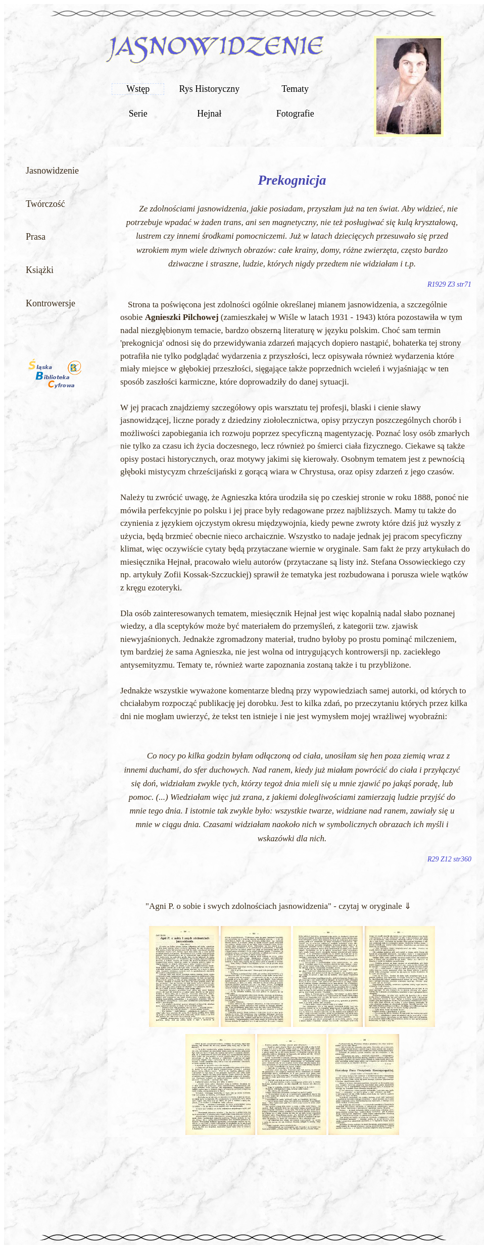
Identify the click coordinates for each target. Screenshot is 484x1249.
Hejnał (209, 113)
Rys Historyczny (209, 89)
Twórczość (45, 204)
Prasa (35, 237)
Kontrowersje (50, 303)
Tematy (295, 89)
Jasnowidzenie (52, 171)
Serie (138, 113)
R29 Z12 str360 (449, 859)
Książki (40, 270)
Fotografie (295, 113)
